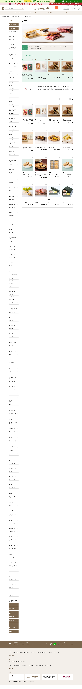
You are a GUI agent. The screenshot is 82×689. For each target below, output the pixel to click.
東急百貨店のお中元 (13, 661)
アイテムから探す (12, 652)
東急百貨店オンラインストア (6, 16)
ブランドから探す (25, 16)
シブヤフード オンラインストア (16, 16)
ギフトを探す (32, 652)
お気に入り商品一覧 (39, 665)
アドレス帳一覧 (31, 665)
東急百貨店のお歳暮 (22, 661)
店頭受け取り (50, 652)
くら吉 (30, 16)
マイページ (10, 665)
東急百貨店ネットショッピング (21, 681)
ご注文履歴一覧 (24, 665)
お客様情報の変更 (17, 665)
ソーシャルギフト (57, 652)
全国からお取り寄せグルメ (41, 652)
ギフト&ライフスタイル (78, 5)
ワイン (64, 5)
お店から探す (26, 652)
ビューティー (69, 5)
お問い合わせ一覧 (48, 665)
